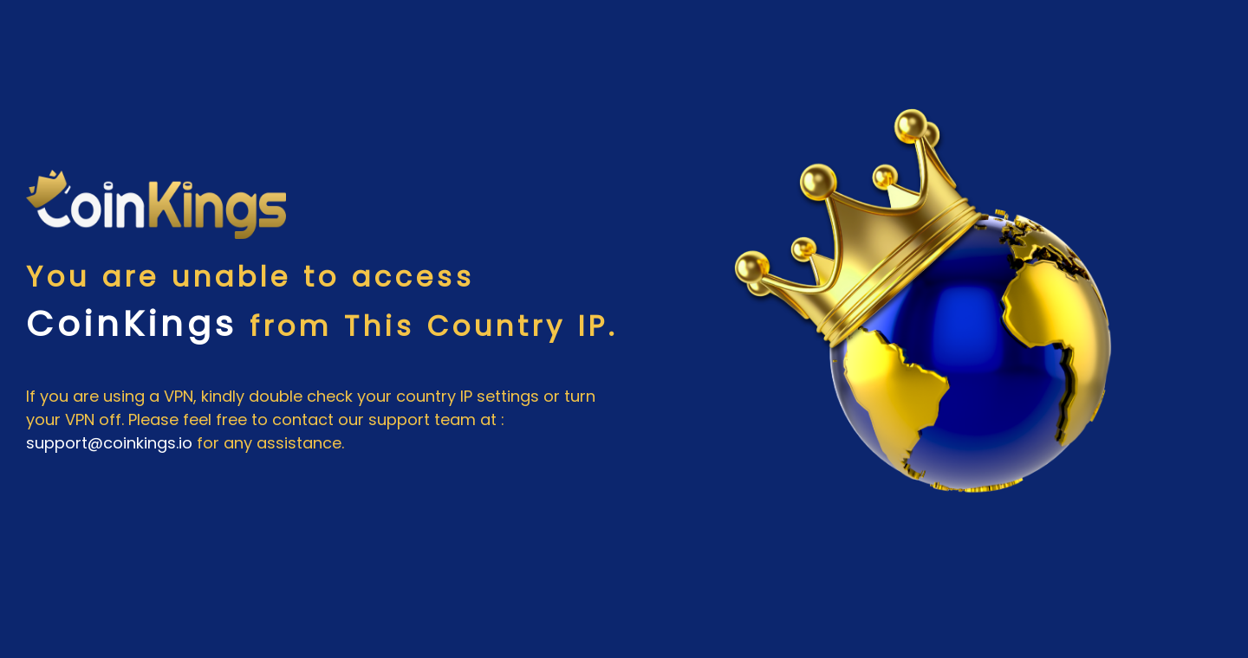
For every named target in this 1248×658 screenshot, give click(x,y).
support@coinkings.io (109, 443)
